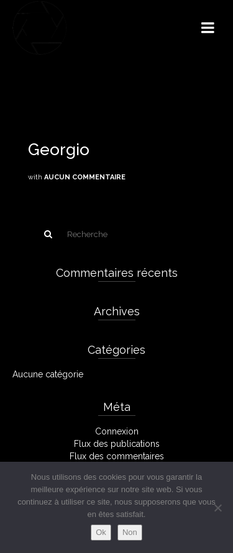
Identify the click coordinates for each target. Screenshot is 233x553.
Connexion (117, 431)
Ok (101, 532)
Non (129, 532)
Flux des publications (117, 444)
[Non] (217, 507)
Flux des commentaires (117, 456)
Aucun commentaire (85, 177)
